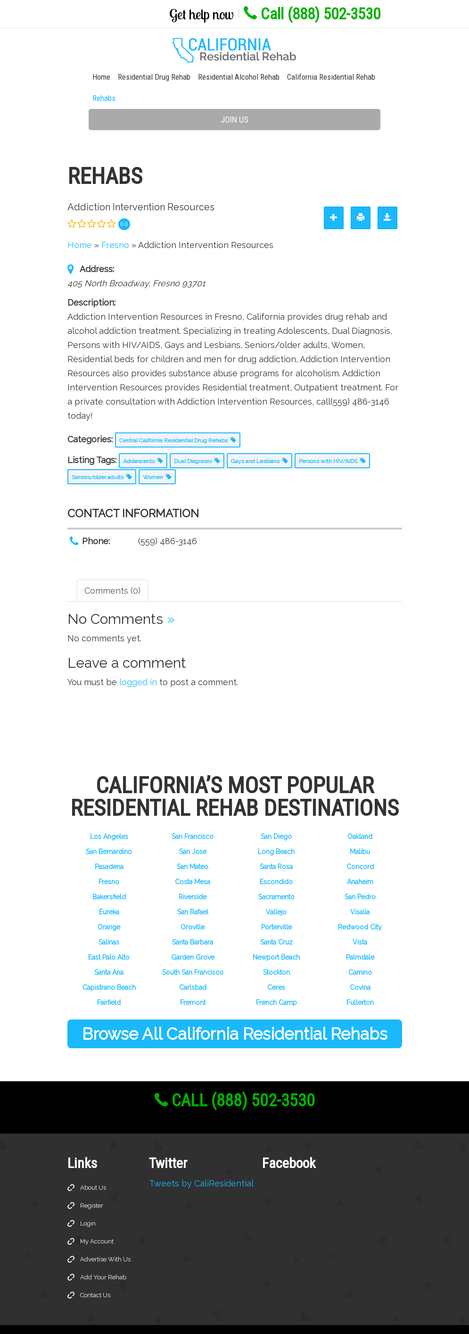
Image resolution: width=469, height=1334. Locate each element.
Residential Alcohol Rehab (217, 78)
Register (91, 1185)
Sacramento (276, 877)
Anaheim (360, 862)
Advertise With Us (105, 1239)
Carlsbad (192, 967)
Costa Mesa (192, 862)
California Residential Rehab (310, 78)
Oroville (193, 907)
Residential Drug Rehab (133, 78)
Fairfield (109, 982)
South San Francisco (192, 952)
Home (80, 78)
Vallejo (276, 892)
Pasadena (109, 847)
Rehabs (373, 78)
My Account (97, 1221)
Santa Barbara (192, 922)
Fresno (109, 862)
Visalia (360, 892)
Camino (360, 952)
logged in (138, 662)
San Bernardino (109, 832)
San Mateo (192, 847)
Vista (360, 922)
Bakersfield (109, 877)
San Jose (192, 832)
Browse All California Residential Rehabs (234, 1014)
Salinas (109, 922)
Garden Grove (192, 937)
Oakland (359, 816)
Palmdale (360, 937)
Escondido (276, 862)
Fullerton (360, 982)
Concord (360, 847)
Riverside (192, 877)
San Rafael (192, 892)
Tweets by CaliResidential (201, 1163)
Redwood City (360, 907)
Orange (109, 907)
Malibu (360, 832)
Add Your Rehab (103, 1257)
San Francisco (193, 816)
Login (88, 1203)
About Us (93, 1167)
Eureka (109, 892)
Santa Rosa (276, 847)
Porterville (276, 907)
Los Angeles (109, 816)
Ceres (276, 967)
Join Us (234, 100)
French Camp (276, 982)
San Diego (276, 816)
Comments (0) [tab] (112, 571)
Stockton (276, 952)
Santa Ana (108, 952)
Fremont (193, 982)
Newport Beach (276, 937)
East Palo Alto (109, 937)
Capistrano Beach (109, 967)
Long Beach (276, 832)
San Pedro (360, 877)
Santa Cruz (276, 922)
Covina (360, 967)
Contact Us (95, 1275)
